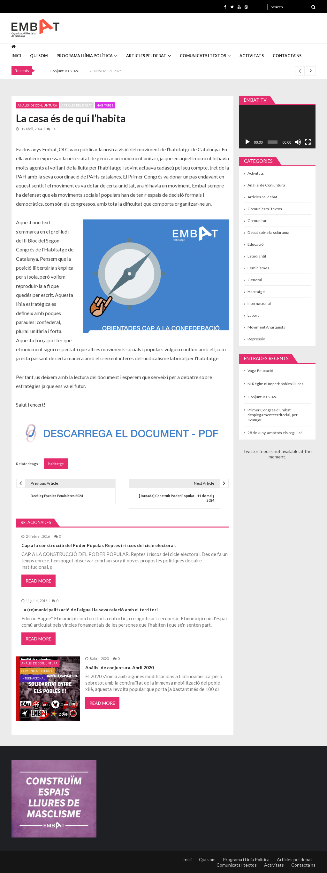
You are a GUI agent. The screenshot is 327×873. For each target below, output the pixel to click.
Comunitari (257, 220)
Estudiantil (256, 256)
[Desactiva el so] (298, 142)
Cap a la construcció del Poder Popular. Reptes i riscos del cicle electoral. (98, 545)
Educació (255, 244)
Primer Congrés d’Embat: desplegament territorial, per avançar (272, 415)
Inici (16, 55)
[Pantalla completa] (308, 142)
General (254, 279)
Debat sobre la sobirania (268, 232)
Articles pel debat (146, 55)
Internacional (33, 678)
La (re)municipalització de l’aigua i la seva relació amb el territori (89, 609)
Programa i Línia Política (85, 55)
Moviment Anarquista (266, 327)
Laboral (254, 315)
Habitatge (104, 105)
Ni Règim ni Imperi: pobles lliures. (275, 383)
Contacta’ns (287, 55)
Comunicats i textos (203, 55)
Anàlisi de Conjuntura (37, 105)
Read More (38, 580)
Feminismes (258, 268)
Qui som (39, 55)
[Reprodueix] (247, 142)
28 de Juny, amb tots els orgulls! (274, 432)
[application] (277, 126)
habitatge (56, 464)
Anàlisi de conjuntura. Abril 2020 (119, 667)
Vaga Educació (260, 370)
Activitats (252, 55)
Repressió (256, 339)
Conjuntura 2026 (64, 70)
